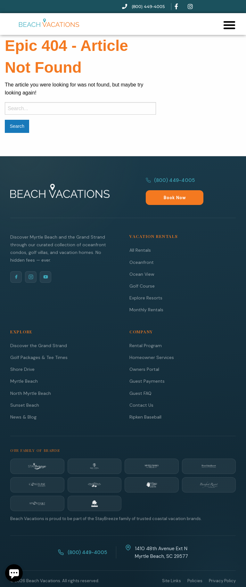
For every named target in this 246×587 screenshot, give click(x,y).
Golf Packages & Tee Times (39, 343)
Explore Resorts (145, 284)
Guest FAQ (140, 379)
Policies (194, 566)
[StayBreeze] (37, 452)
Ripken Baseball (145, 403)
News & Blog (23, 403)
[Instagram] (31, 263)
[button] (229, 25)
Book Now (219, 183)
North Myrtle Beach (30, 379)
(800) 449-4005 (170, 183)
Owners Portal (144, 355)
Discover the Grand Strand (38, 331)
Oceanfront (141, 248)
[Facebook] (16, 263)
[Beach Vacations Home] (60, 184)
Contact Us (141, 391)
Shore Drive (22, 355)
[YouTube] (45, 263)
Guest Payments (147, 367)
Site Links (171, 566)
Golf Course (142, 272)
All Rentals (140, 236)
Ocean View (141, 260)
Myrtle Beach (24, 367)
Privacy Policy (222, 566)
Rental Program (145, 331)
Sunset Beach (24, 391)
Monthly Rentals (146, 295)
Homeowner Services (151, 343)
